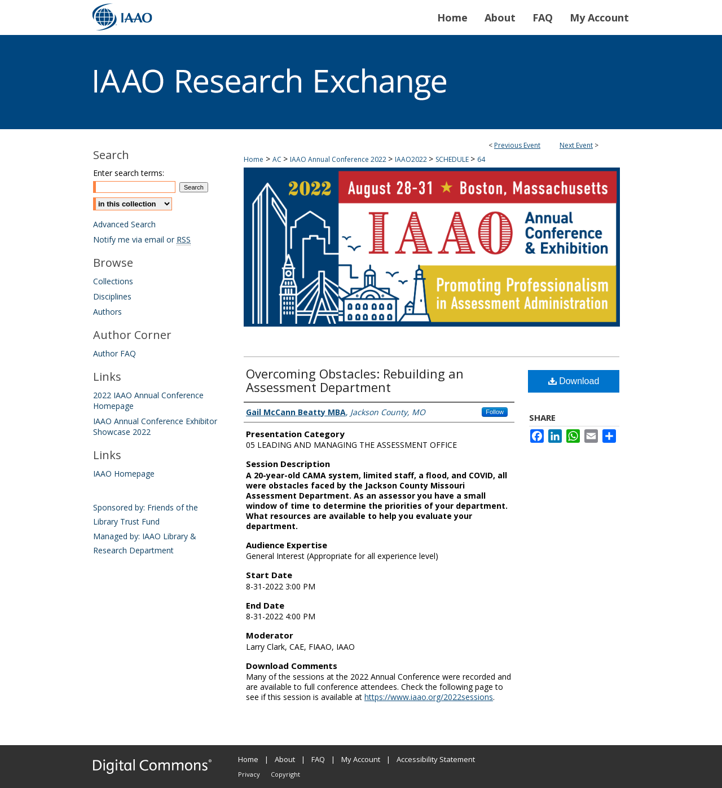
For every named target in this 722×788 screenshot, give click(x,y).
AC (277, 159)
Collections (113, 281)
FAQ (318, 759)
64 (481, 159)
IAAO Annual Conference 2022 (339, 159)
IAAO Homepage (124, 473)
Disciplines (112, 296)
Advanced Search (124, 224)
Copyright (285, 774)
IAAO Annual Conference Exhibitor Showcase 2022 (155, 426)
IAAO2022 (412, 159)
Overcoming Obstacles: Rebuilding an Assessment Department (355, 380)
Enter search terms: (128, 173)
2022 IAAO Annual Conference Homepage (148, 400)
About (285, 759)
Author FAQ (114, 353)
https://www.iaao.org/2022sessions (428, 697)
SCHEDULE (452, 159)
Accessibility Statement (436, 759)
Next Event (576, 145)
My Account (360, 759)
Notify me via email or (142, 239)
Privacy (249, 774)
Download (574, 381)
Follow (495, 411)
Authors (107, 311)
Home (253, 159)
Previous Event (517, 145)
